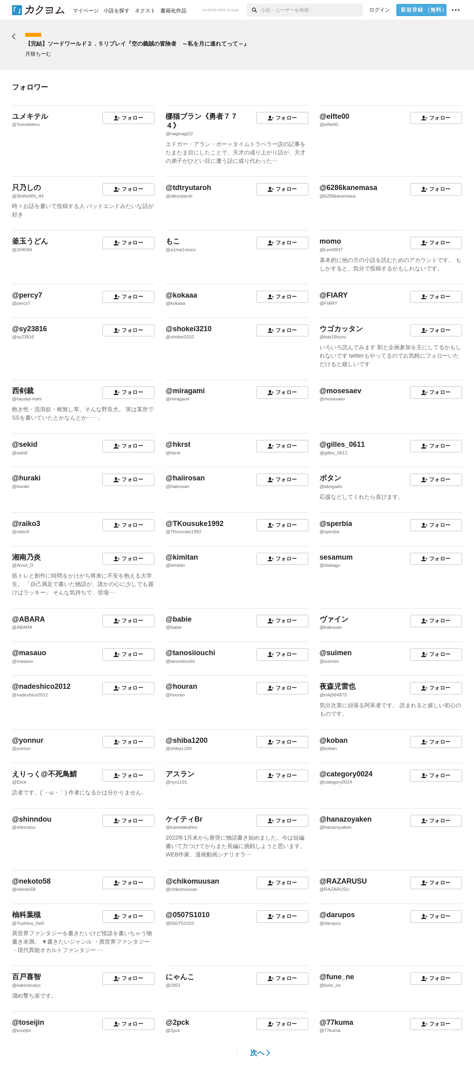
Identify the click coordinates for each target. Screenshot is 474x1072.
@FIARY (334, 295)
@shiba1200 (187, 740)
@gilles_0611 (342, 444)
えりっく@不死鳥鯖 (44, 774)
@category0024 (346, 774)
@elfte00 (335, 116)
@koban (334, 740)
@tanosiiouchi (190, 653)
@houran (181, 686)
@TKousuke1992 (195, 524)
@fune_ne (337, 977)
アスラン (180, 774)
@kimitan (182, 557)
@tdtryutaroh (188, 188)
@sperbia (336, 524)
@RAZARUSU (343, 881)
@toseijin (28, 1022)
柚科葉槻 (26, 915)
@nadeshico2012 (41, 686)
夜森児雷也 (338, 686)
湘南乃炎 (26, 557)
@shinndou (32, 819)
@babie (179, 619)
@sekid (25, 444)
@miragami (185, 391)
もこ (173, 241)
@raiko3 (26, 524)
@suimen (336, 653)
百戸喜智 (26, 977)
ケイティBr (184, 819)
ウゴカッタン (341, 329)
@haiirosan (185, 478)
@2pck (177, 1022)
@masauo (29, 653)
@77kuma (337, 1022)
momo (330, 241)
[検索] (254, 10)
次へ (260, 1053)
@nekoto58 (31, 881)
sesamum (336, 557)
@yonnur (28, 740)
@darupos (337, 915)
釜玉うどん (30, 241)
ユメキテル (30, 116)
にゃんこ (180, 977)
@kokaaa (181, 295)
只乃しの (26, 188)
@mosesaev (341, 391)
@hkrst (178, 444)
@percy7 (27, 295)
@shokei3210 (189, 329)
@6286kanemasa (349, 188)
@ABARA (28, 619)
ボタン (330, 478)
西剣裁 (23, 391)
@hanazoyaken (346, 819)
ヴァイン (334, 619)
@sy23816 (29, 329)
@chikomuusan (192, 881)
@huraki (26, 478)
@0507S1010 (188, 915)
